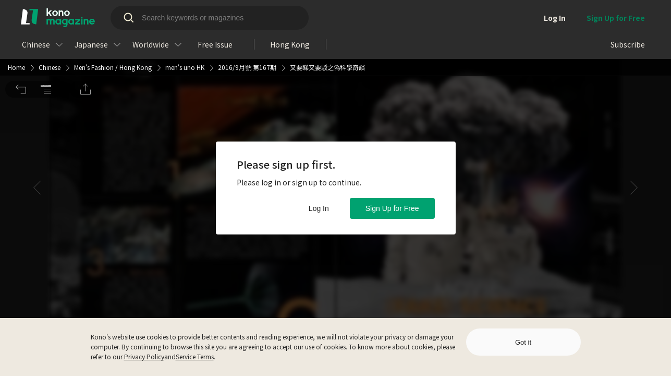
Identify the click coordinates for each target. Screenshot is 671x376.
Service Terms (195, 356)
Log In (319, 208)
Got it (523, 342)
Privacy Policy (144, 356)
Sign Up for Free (392, 208)
